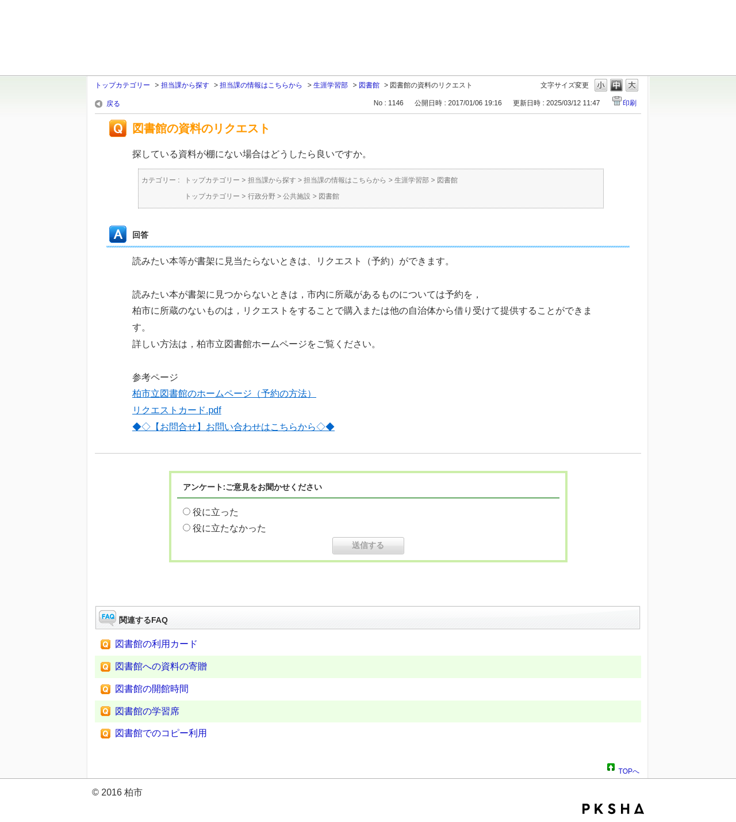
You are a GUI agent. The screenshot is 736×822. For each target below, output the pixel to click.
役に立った (216, 512)
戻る (113, 104)
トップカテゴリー (122, 85)
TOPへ (629, 769)
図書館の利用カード (156, 644)
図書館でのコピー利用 (161, 733)
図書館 (369, 85)
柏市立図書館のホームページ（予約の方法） (224, 393)
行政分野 (261, 196)
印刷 (630, 103)
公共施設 (296, 196)
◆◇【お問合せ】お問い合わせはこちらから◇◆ (233, 427)
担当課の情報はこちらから (261, 85)
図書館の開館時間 (152, 689)
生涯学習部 (330, 85)
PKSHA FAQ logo (613, 808)
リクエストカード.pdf (176, 410)
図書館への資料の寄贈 (161, 666)
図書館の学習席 (147, 711)
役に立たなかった (229, 528)
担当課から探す (185, 85)
